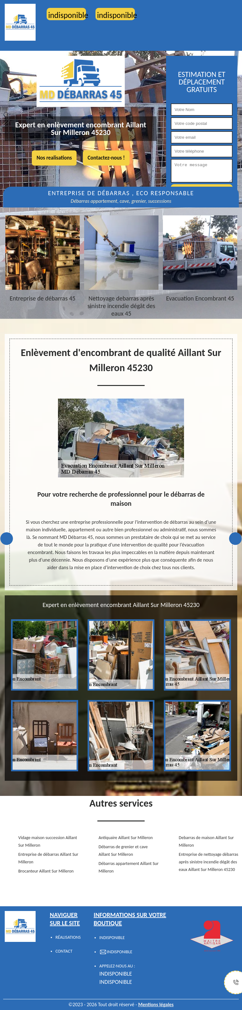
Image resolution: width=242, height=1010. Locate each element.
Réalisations (68, 937)
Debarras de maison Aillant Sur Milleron (206, 841)
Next (235, 538)
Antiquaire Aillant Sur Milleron (126, 837)
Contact (63, 951)
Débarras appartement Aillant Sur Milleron (128, 867)
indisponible (115, 973)
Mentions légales (156, 1004)
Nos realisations (54, 158)
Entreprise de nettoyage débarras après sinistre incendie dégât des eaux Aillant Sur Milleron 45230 (208, 862)
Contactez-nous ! (106, 158)
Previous (6, 538)
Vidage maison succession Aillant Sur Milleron (47, 841)
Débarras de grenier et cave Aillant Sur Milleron (123, 850)
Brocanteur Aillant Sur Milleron (46, 871)
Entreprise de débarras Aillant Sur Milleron (48, 858)
